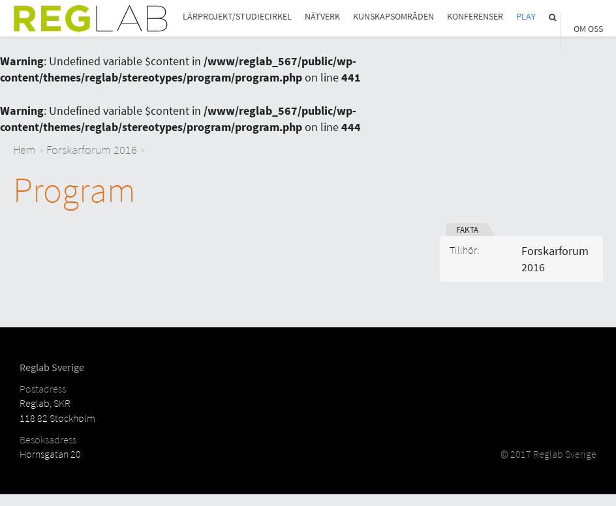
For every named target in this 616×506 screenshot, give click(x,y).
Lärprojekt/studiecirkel (237, 16)
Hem (24, 149)
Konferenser (475, 16)
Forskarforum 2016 (91, 149)
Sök (553, 17)
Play (526, 16)
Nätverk (322, 16)
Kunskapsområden (393, 16)
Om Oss (588, 29)
